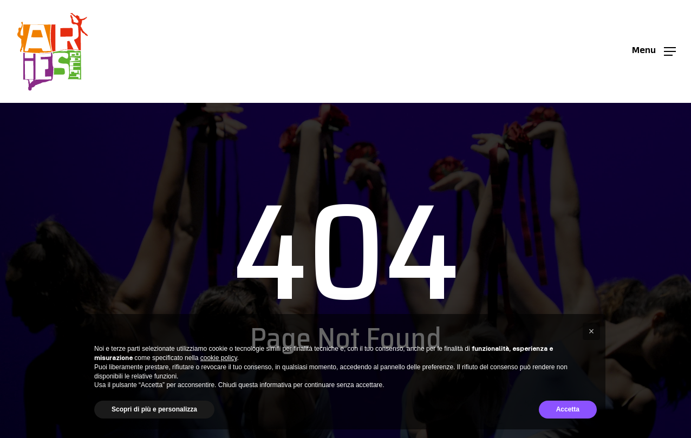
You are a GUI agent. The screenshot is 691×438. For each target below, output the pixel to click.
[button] (654, 51)
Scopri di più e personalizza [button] (154, 409)
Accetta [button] (567, 409)
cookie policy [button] (218, 358)
